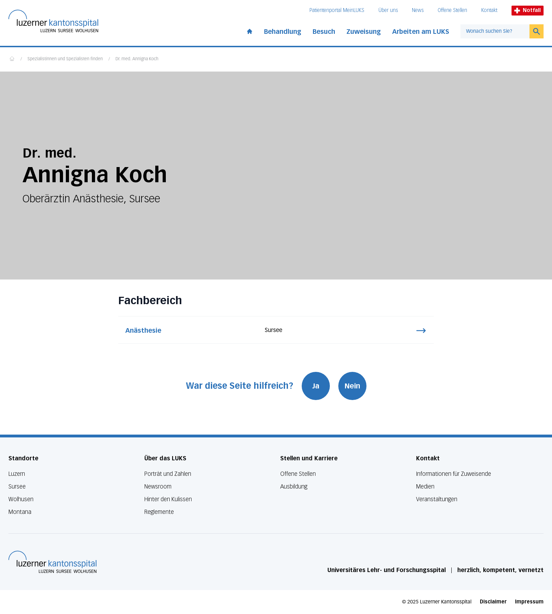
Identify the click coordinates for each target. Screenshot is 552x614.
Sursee (17, 486)
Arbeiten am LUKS (420, 32)
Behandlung (282, 32)
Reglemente (159, 512)
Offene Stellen (452, 10)
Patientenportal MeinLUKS (336, 10)
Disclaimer (493, 602)
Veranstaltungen (436, 499)
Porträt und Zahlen (167, 474)
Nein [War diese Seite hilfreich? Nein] (352, 386)
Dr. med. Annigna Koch (136, 59)
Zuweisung (363, 32)
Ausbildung (293, 486)
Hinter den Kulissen (168, 499)
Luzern (16, 474)
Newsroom (157, 486)
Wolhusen (20, 499)
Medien (425, 486)
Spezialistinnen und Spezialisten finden (65, 59)
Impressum (529, 602)
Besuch (324, 32)
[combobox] (494, 31)
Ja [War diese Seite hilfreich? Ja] (315, 386)
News (418, 10)
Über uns (388, 10)
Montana (19, 512)
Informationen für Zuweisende (453, 474)
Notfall (527, 10)
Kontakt (489, 10)
